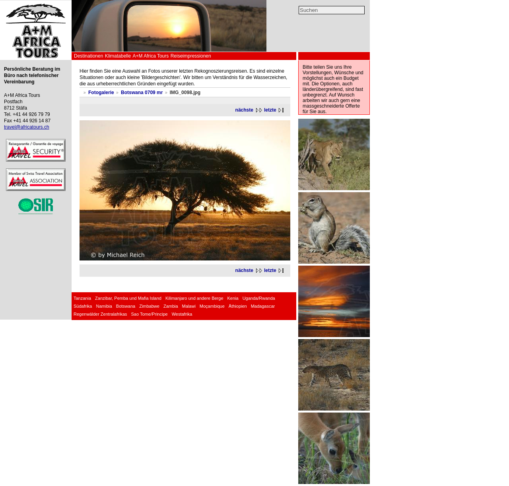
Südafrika (83, 306)
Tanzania (82, 298)
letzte (270, 110)
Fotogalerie (101, 92)
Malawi (189, 306)
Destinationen (88, 56)
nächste (244, 110)
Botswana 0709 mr (142, 92)
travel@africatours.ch (26, 127)
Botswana (125, 306)
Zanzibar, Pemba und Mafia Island (128, 298)
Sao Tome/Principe (149, 314)
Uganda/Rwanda (259, 298)
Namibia (104, 306)
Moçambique (212, 306)
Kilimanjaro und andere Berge (194, 298)
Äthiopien (238, 306)
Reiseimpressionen (191, 56)
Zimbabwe (149, 306)
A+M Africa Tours (150, 56)
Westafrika (182, 314)
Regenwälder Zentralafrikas (100, 314)
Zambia (170, 306)
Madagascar (263, 306)
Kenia (233, 298)
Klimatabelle (118, 56)
